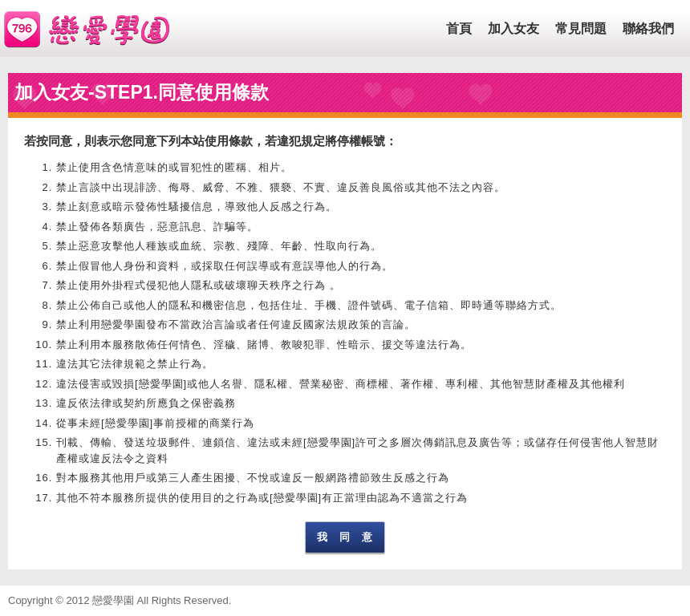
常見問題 (581, 28)
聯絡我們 (648, 28)
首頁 (459, 28)
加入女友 (513, 28)
